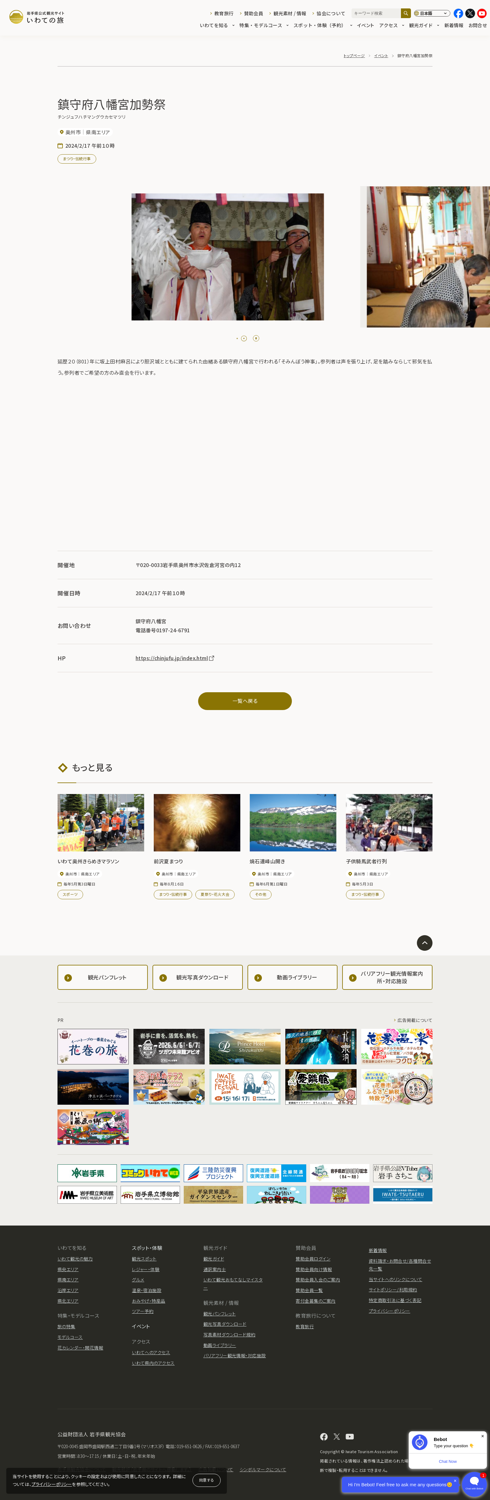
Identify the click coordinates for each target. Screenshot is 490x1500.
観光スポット (144, 1259)
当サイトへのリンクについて (395, 1279)
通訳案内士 (214, 1269)
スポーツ (70, 894)
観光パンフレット (219, 1313)
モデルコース (70, 1337)
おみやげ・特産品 (148, 1301)
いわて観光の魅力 (75, 1259)
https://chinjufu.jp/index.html (175, 658)
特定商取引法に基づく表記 (395, 1300)
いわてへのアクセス (151, 1352)
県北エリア (68, 1301)
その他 (260, 894)
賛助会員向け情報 (314, 1269)
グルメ (138, 1279)
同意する (206, 1480)
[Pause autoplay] (256, 338)
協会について (331, 13)
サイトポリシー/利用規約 (393, 1289)
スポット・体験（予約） (322, 25)
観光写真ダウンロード (225, 1324)
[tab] (240, 338)
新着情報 (453, 25)
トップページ (354, 55)
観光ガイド (424, 25)
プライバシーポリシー (52, 1484)
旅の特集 (66, 1326)
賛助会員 (253, 13)
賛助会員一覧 (309, 1290)
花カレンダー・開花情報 (80, 1348)
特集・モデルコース (263, 25)
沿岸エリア (68, 1290)
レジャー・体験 (145, 1269)
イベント (365, 25)
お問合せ (477, 25)
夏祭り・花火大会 (215, 894)
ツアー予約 (142, 1311)
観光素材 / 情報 (289, 13)
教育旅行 (223, 13)
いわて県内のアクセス (153, 1363)
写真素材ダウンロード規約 (229, 1334)
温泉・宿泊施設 (146, 1290)
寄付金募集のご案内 (315, 1301)
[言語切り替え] (432, 13)
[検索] (406, 13)
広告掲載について (415, 1020)
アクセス (391, 25)
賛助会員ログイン (313, 1259)
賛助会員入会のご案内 (318, 1279)
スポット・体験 (147, 1247)
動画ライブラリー (219, 1345)
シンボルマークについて (263, 1469)
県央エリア (68, 1269)
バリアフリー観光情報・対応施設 (234, 1355)
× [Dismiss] (482, 1436)
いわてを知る (217, 25)
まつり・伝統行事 (77, 158)
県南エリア (68, 1279)
